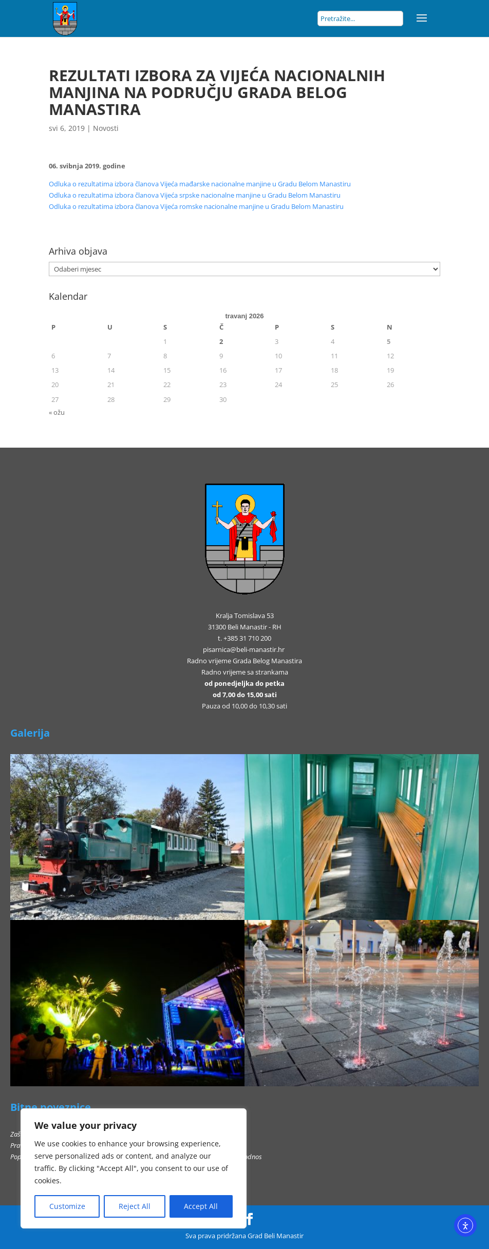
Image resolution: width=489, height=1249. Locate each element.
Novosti (106, 128)
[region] (134, 1168)
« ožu (57, 412)
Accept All (201, 1206)
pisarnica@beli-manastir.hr (244, 649)
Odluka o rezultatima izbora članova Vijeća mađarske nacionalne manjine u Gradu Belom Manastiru (200, 183)
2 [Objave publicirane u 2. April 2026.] (221, 341)
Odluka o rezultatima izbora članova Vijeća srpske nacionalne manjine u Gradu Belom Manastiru (195, 195)
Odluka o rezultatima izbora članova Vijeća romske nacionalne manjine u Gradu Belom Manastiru (196, 206)
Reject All (135, 1206)
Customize (67, 1206)
